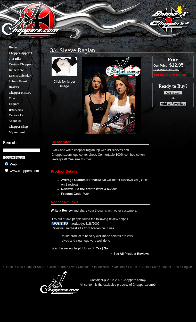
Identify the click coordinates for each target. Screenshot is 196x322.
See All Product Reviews (131, 254)
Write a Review (61, 210)
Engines (10, 104)
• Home (8, 267)
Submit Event (14, 81)
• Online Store (56, 267)
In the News (13, 70)
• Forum (131, 267)
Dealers (10, 87)
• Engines (186, 267)
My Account (13, 132)
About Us (11, 121)
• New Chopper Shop (29, 267)
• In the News (101, 267)
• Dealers (118, 267)
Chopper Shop (14, 126)
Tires (8, 98)
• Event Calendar (79, 267)
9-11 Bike (11, 58)
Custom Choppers (17, 64)
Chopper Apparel (16, 53)
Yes (98, 248)
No (106, 248)
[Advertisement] (21, 216)
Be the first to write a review (95, 189)
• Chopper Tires (168, 267)
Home (9, 47)
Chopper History (16, 92)
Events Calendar (16, 75)
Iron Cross (12, 109)
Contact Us (12, 115)
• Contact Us (147, 267)
